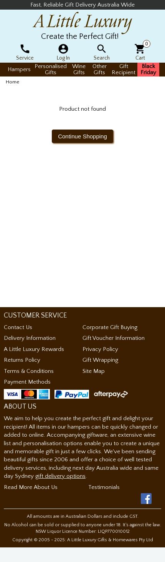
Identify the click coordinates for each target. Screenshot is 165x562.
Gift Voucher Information (113, 338)
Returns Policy (22, 360)
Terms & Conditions (29, 371)
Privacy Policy (100, 349)
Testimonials (104, 487)
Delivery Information (30, 338)
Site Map (93, 371)
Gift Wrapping (100, 360)
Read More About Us (31, 487)
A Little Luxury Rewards (34, 349)
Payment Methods (27, 382)
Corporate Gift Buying (109, 327)
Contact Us (18, 327)
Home (12, 82)
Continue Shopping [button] (82, 136)
